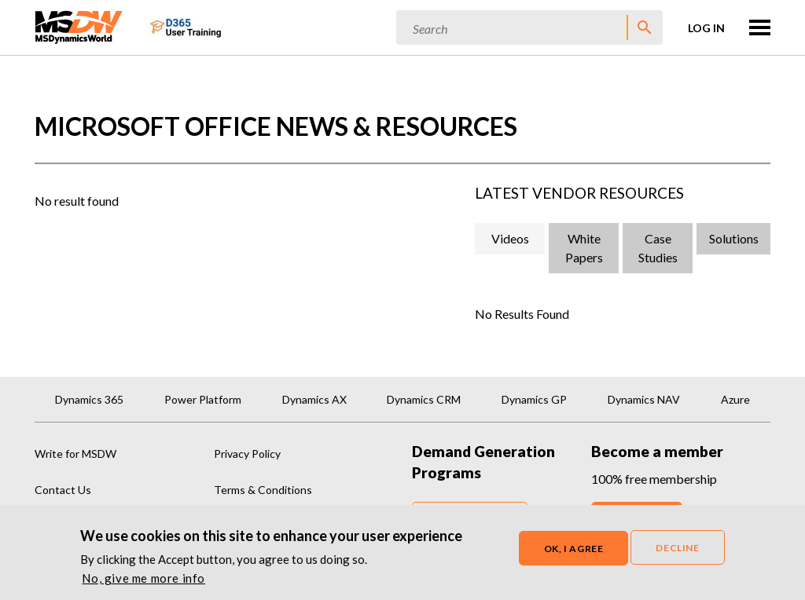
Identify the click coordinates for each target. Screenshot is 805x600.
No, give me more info (143, 582)
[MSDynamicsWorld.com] (79, 25)
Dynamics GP (534, 399)
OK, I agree (574, 553)
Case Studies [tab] (658, 248)
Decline (677, 552)
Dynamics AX (314, 399)
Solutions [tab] (734, 238)
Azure (735, 399)
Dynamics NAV (644, 399)
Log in (706, 28)
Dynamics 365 (89, 399)
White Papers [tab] (584, 248)
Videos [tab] (510, 238)
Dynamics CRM (424, 399)
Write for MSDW (75, 453)
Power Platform (202, 399)
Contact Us (63, 489)
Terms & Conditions (263, 489)
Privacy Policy (247, 453)
